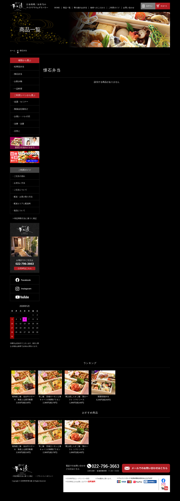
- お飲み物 (17, 81)
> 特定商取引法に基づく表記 (25, 218)
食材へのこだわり (97, 8)
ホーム (12, 51)
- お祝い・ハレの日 (21, 116)
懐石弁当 (23, 51)
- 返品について (19, 210)
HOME (57, 8)
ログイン (149, 6)
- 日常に (16, 131)
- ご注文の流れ (19, 176)
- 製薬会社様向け (20, 109)
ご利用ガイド (114, 8)
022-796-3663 (24, 263)
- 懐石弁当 (17, 74)
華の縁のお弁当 (80, 8)
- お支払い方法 (19, 183)
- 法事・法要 (18, 124)
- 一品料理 (17, 89)
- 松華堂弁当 (18, 66)
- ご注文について (20, 190)
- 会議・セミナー (20, 101)
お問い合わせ (128, 8)
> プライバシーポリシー (44, 476)
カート (164, 6)
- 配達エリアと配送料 (22, 203)
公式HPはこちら (24, 268)
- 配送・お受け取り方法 (23, 197)
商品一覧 (67, 8)
